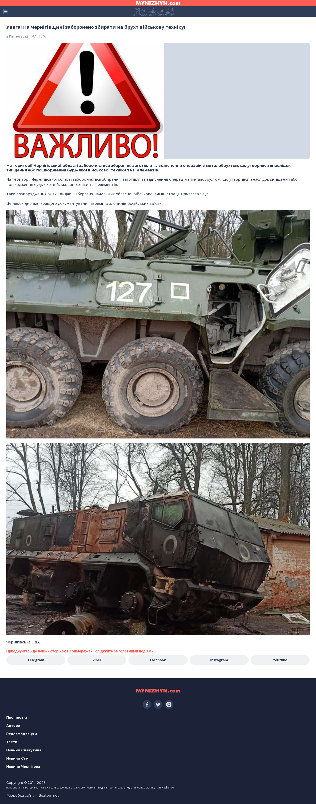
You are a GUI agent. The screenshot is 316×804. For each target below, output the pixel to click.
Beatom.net (48, 796)
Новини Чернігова (23, 767)
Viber (97, 660)
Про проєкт (17, 718)
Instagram (219, 660)
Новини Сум (17, 758)
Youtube (280, 660)
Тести (11, 742)
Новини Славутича (23, 750)
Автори (13, 726)
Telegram (35, 660)
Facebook (158, 660)
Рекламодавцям (21, 734)
